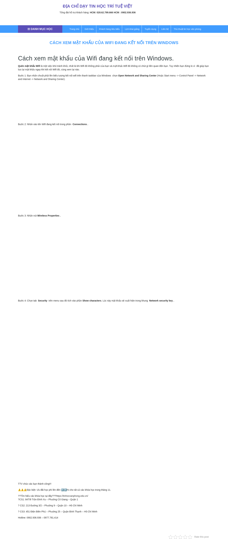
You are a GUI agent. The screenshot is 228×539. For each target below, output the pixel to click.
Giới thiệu (89, 29)
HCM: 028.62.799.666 (101, 12)
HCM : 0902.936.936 (125, 12)
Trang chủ (74, 29)
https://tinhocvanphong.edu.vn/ (72, 496)
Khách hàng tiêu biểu (109, 29)
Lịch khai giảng (132, 29)
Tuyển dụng (150, 29)
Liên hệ (165, 29)
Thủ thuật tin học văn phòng (187, 29)
